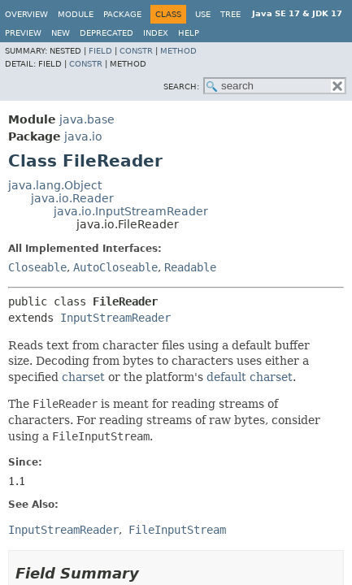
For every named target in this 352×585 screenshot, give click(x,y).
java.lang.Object (55, 185)
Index (155, 32)
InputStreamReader (115, 317)
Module (75, 14)
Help (188, 32)
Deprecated (106, 32)
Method (178, 50)
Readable (190, 267)
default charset (249, 377)
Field (100, 50)
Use (203, 14)
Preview (23, 32)
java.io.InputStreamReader (131, 211)
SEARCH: (181, 86)
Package (122, 14)
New (60, 32)
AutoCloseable (115, 267)
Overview (26, 14)
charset (83, 377)
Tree (230, 14)
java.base (87, 119)
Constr (136, 50)
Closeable (37, 267)
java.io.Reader (72, 198)
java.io (83, 136)
